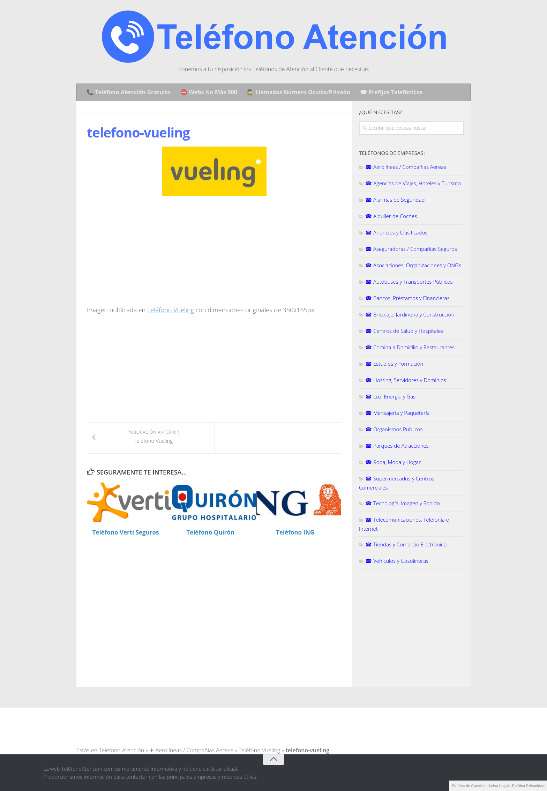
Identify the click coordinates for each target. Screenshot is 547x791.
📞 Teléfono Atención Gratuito (129, 92)
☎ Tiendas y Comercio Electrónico (406, 544)
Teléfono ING (295, 532)
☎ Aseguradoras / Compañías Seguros (411, 248)
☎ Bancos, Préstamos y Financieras (407, 297)
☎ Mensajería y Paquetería (397, 412)
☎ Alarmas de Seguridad (395, 199)
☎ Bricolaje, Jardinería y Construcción (409, 314)
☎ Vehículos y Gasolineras (396, 560)
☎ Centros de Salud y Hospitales (404, 330)
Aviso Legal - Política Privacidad (516, 786)
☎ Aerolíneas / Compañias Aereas (405, 166)
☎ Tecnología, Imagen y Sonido (402, 503)
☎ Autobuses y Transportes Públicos (409, 281)
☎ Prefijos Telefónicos (391, 92)
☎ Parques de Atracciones (397, 445)
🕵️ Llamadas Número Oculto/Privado (298, 92)
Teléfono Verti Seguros (125, 532)
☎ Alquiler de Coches (391, 215)
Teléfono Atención (121, 750)
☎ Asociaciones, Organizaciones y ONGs (413, 265)
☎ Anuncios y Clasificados (396, 232)
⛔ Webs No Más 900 (208, 92)
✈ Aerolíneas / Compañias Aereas (191, 750)
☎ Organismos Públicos (393, 429)
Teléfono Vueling (170, 310)
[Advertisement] (145, 253)
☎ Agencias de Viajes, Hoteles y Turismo (413, 183)
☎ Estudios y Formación (394, 363)
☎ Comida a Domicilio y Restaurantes (410, 347)
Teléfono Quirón (210, 532)
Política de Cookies (468, 786)
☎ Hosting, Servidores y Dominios (405, 379)
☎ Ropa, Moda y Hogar (393, 461)
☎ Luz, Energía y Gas (390, 396)
